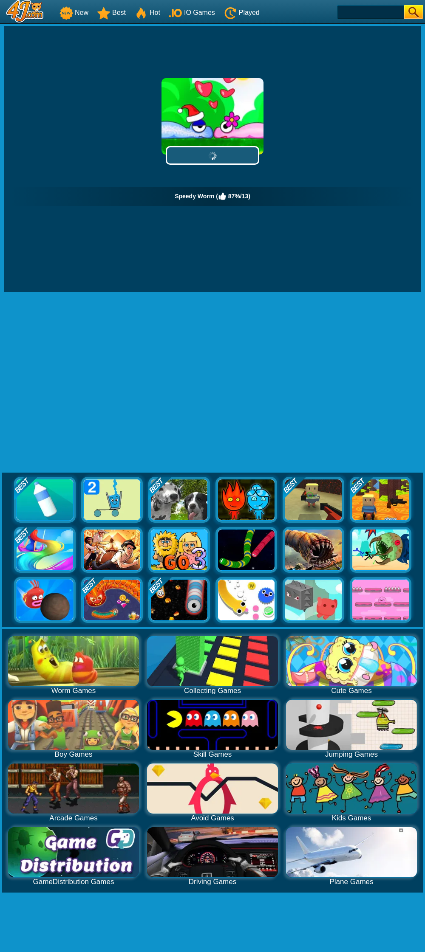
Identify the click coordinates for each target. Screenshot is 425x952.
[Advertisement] (86, 382)
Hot (147, 12)
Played (242, 12)
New (74, 12)
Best (111, 12)
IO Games (192, 12)
